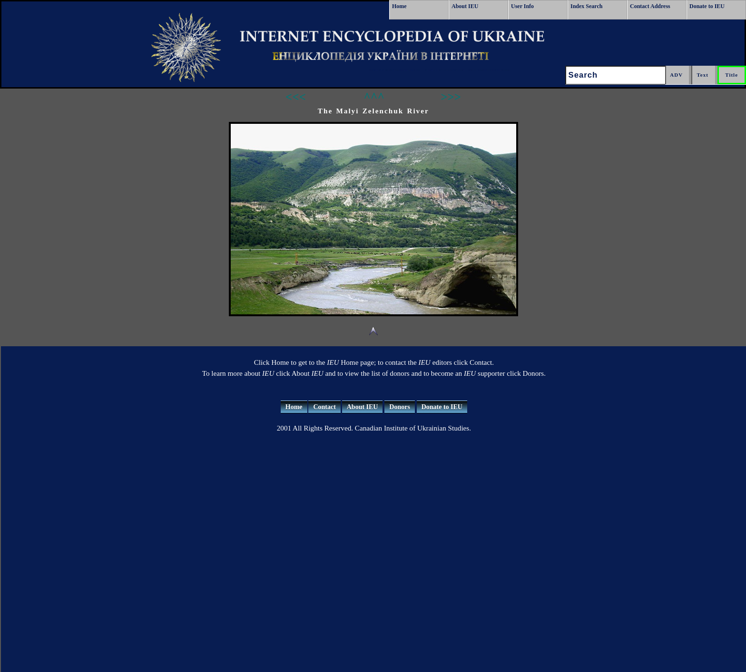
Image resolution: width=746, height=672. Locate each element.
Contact (324, 407)
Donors (399, 407)
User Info (522, 6)
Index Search (586, 6)
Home (399, 6)
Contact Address (650, 6)
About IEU (465, 6)
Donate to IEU (707, 6)
